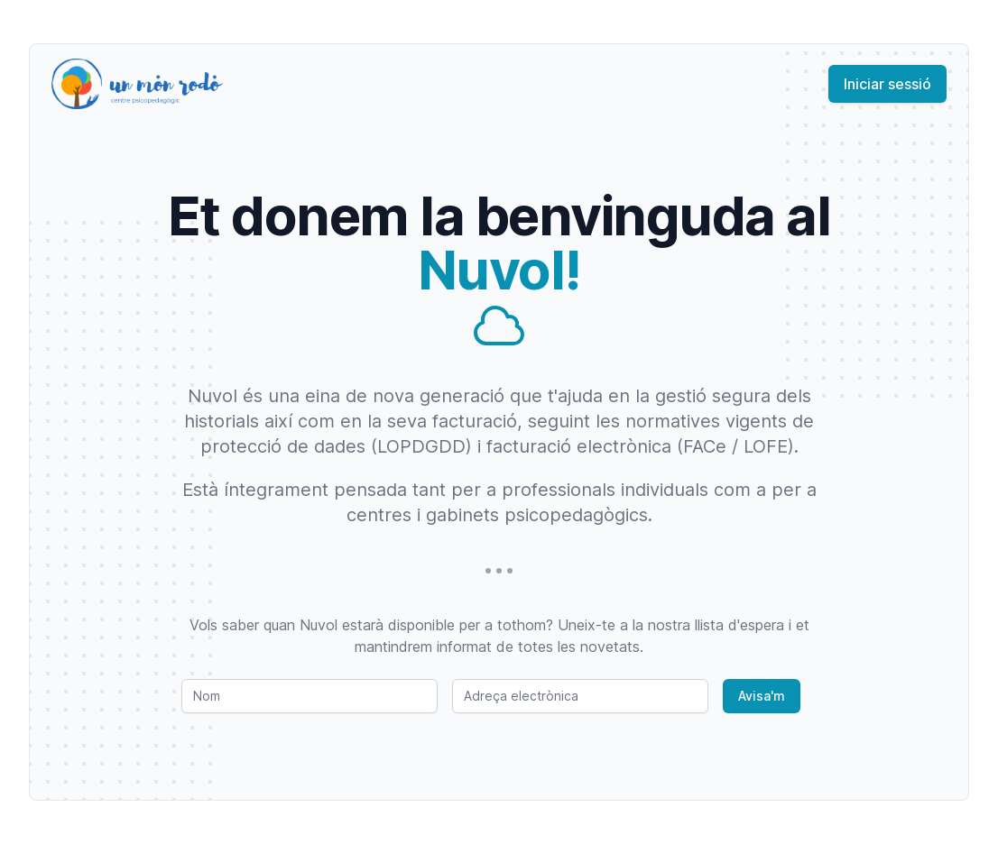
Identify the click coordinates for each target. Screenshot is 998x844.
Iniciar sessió (887, 84)
